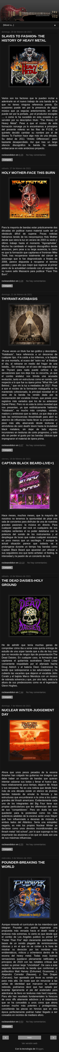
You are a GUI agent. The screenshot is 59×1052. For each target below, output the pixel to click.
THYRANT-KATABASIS (19, 299)
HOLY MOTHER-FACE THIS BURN (28, 173)
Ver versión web (29, 1043)
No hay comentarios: (36, 155)
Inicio (29, 1038)
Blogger (39, 1049)
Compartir (7, 160)
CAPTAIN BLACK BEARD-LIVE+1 (28, 463)
